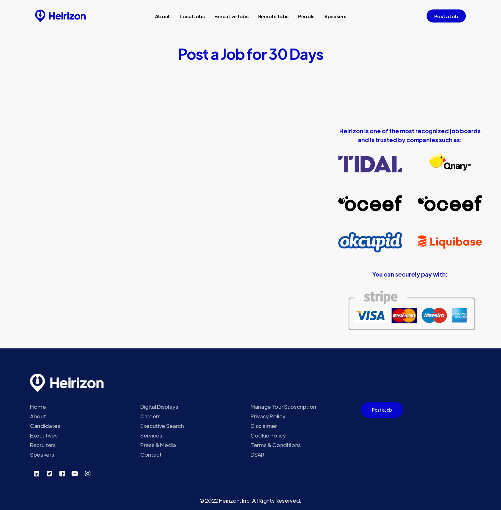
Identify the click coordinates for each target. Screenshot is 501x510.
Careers (150, 416)
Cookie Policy (268, 435)
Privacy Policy (267, 416)
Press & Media (158, 444)
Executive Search (162, 425)
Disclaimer (263, 425)
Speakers (42, 454)
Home (38, 406)
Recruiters (43, 444)
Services (151, 435)
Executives (44, 435)
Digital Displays (159, 406)
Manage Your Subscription (283, 406)
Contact (151, 454)
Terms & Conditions (275, 444)
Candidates (45, 425)
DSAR (257, 454)
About (38, 416)
